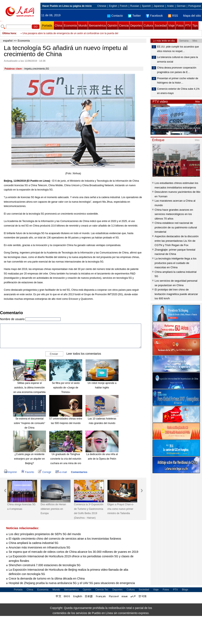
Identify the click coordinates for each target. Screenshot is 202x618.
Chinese (101, 6)
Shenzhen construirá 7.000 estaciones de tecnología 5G (45, 565)
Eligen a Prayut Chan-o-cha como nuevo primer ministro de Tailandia (120, 509)
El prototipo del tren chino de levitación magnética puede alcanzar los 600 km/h (176, 294)
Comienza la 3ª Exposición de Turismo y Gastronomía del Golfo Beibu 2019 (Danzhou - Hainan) (88, 511)
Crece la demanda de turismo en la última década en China (47, 578)
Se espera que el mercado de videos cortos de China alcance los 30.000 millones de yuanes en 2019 (73, 551)
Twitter (134, 15)
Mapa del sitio (192, 15)
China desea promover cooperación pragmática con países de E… (176, 70)
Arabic (170, 6)
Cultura (148, 25)
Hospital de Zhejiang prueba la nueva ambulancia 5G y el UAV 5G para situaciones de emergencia (72, 583)
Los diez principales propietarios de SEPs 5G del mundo (45, 534)
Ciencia (124, 25)
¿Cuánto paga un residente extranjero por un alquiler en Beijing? (29, 459)
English (113, 6)
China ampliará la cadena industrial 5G (33, 543)
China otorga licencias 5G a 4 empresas (21, 506)
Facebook (154, 15)
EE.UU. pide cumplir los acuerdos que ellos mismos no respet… (178, 49)
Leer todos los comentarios (83, 353)
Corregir (44, 472)
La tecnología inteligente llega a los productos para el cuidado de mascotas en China (175, 263)
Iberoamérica (97, 25)
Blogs (185, 589)
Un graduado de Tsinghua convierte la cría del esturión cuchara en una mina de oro (65, 459)
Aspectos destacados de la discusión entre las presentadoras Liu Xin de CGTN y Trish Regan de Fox (176, 241)
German (181, 6)
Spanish (146, 6)
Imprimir (10, 472)
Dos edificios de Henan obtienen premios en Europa (53, 509)
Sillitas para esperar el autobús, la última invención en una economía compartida (29, 387)
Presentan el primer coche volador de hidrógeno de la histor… (177, 80)
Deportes (136, 25)
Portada (47, 25)
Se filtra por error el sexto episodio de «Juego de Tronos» (66, 387)
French (123, 6)
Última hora (9, 33)
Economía (70, 25)
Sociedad (161, 25)
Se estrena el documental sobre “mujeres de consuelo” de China (29, 423)
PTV (188, 25)
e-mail (61, 472)
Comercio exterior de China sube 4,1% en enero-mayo (178, 91)
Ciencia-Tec (101, 589)
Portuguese (194, 6)
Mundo (83, 25)
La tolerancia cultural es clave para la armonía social (177, 59)
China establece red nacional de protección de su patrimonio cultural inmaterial (176, 227)
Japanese (159, 6)
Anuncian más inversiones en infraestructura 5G (39, 547)
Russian (134, 6)
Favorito (27, 472)
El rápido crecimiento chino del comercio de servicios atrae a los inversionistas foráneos (65, 538)
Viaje (171, 25)
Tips (195, 25)
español (8, 40)
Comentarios (79, 472)
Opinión (112, 25)
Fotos (179, 25)
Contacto (115, 15)
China (58, 25)
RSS (173, 15)
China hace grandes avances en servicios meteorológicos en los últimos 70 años (174, 214)
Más (197, 101)
